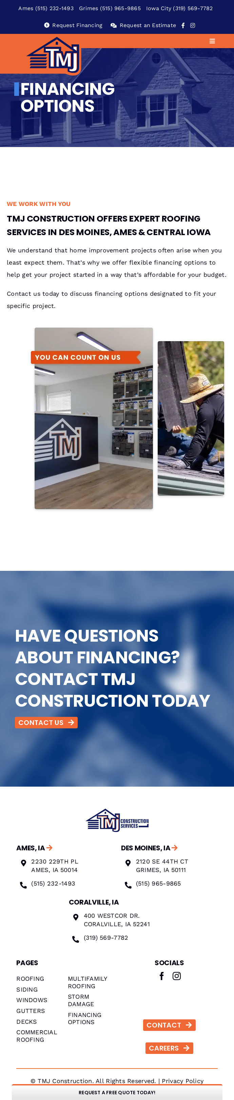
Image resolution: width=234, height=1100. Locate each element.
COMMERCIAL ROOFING (36, 1036)
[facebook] (162, 976)
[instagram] (177, 976)
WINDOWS (31, 999)
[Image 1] (117, 809)
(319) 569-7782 (106, 937)
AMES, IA (34, 848)
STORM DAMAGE (81, 1000)
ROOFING (30, 978)
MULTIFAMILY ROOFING (87, 982)
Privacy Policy (182, 1080)
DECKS (26, 1021)
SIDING (27, 989)
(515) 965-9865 (158, 883)
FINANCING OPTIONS (84, 1018)
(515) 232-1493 (53, 883)
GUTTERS (30, 1010)
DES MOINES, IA (149, 848)
